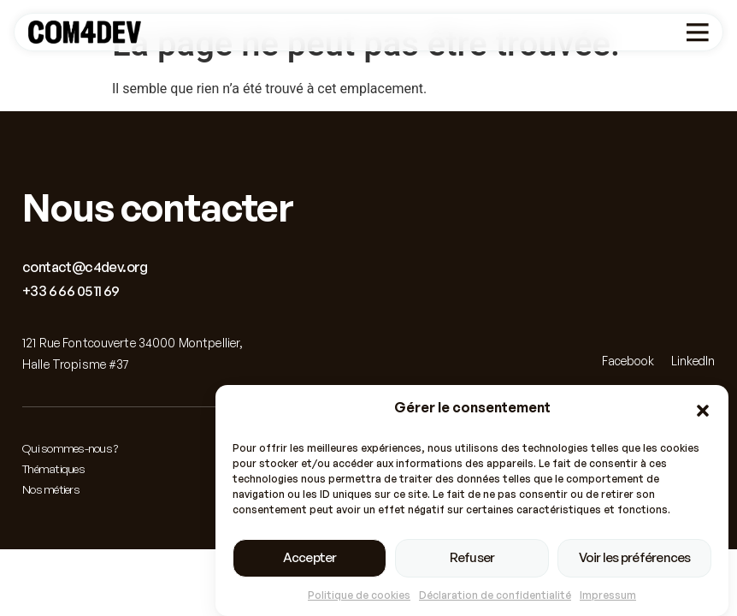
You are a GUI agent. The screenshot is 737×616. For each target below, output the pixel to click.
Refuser (472, 557)
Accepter (310, 557)
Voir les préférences (635, 557)
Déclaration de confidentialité (495, 595)
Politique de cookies (359, 595)
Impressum (608, 595)
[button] (702, 410)
